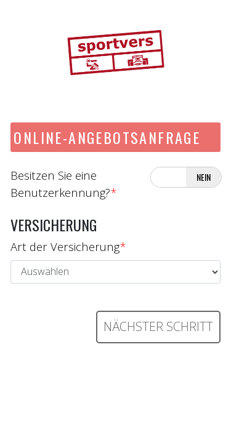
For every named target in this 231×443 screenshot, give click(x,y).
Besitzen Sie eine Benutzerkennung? (63, 183)
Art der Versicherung (68, 246)
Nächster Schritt (158, 326)
